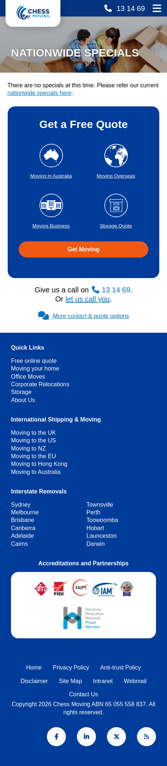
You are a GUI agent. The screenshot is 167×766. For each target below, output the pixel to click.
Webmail (135, 681)
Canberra (23, 528)
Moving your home (35, 368)
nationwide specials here (39, 93)
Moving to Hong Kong (39, 464)
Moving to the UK (33, 433)
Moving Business (51, 226)
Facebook (56, 736)
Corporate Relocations (40, 384)
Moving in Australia (51, 176)
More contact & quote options (83, 316)
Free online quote (34, 361)
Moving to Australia (35, 472)
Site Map (70, 681)
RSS (146, 736)
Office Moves (28, 376)
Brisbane (22, 520)
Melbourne (25, 512)
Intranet (103, 681)
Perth (93, 512)
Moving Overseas (116, 176)
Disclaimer (34, 681)
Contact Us (83, 694)
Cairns (19, 544)
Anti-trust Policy (120, 667)
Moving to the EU (33, 456)
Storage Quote (116, 226)
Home (34, 667)
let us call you (88, 299)
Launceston (101, 536)
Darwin (95, 544)
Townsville (99, 504)
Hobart (95, 528)
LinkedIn (86, 736)
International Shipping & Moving (56, 419)
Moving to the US (33, 440)
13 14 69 (130, 8)
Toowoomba (102, 520)
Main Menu (156, 8)
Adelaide (22, 536)
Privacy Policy (71, 667)
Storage (21, 392)
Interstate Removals (39, 491)
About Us (23, 400)
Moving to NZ (28, 448)
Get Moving (83, 249)
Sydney (20, 504)
